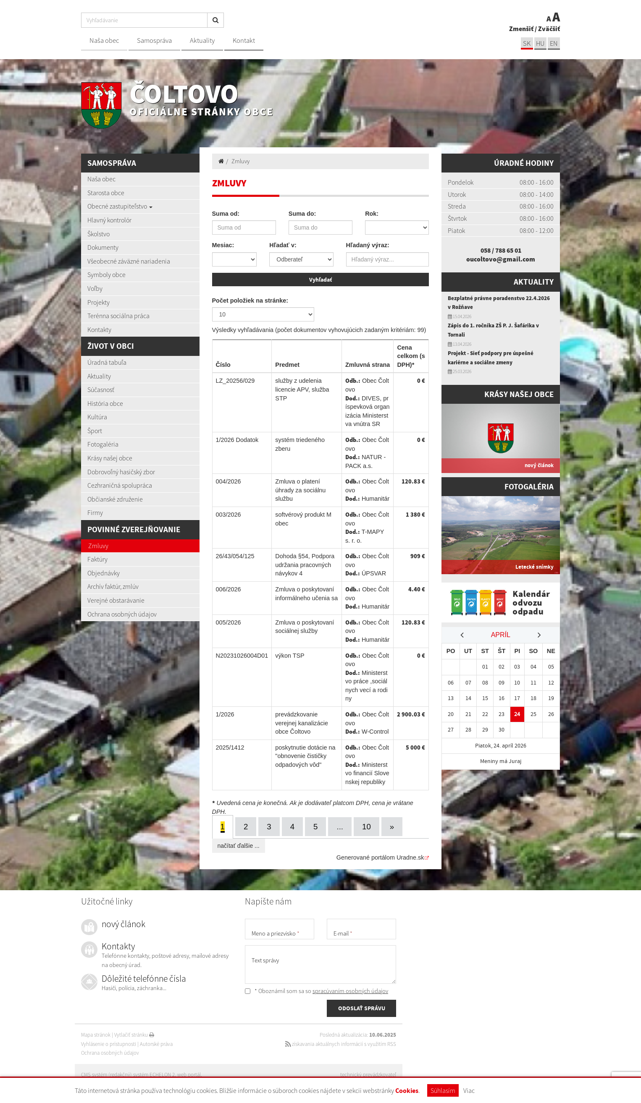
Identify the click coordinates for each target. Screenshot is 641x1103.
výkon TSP (289, 654)
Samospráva (154, 40)
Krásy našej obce (109, 458)
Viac (469, 1090)
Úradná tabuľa (106, 362)
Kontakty (99, 329)
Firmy (95, 512)
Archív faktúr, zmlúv (113, 586)
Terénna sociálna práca (118, 315)
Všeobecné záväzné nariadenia (128, 261)
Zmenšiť (521, 28)
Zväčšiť (549, 28)
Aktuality (202, 40)
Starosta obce (105, 192)
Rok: (371, 213)
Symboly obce (106, 274)
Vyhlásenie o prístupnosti (108, 1043)
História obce (105, 403)
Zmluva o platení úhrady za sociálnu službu (300, 490)
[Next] (392, 825)
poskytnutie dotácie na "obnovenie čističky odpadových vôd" (305, 755)
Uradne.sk (410, 856)
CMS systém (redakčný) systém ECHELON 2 (128, 1073)
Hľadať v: (282, 245)
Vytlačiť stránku (134, 1034)
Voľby (94, 288)
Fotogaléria (102, 444)
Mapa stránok (95, 1034)
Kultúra (97, 417)
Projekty (98, 302)
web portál (190, 1073)
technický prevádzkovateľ (368, 1073)
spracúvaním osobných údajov (350, 990)
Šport (94, 430)
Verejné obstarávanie (115, 600)
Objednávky (103, 573)
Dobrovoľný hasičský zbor (121, 472)
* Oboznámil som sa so (316, 990)
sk (526, 43)
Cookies (406, 1090)
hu (540, 43)
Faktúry (97, 559)
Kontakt (244, 40)
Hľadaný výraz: (367, 245)
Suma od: (226, 213)
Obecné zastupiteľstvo (119, 206)
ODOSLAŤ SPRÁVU (361, 1008)
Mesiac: (223, 245)
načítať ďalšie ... (239, 845)
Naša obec (104, 40)
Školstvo (98, 234)
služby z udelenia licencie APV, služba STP (302, 389)
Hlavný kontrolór (109, 220)
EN (553, 43)
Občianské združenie (115, 499)
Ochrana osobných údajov (122, 614)
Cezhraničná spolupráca (119, 485)
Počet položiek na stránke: (250, 299)
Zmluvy (98, 545)
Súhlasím (443, 1090)
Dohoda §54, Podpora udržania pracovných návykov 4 (304, 564)
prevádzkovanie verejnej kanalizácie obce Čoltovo (301, 722)
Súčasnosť (100, 389)
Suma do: (302, 213)
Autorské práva (156, 1043)
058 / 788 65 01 (500, 250)
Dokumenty (102, 247)
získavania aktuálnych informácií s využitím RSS (340, 1043)
